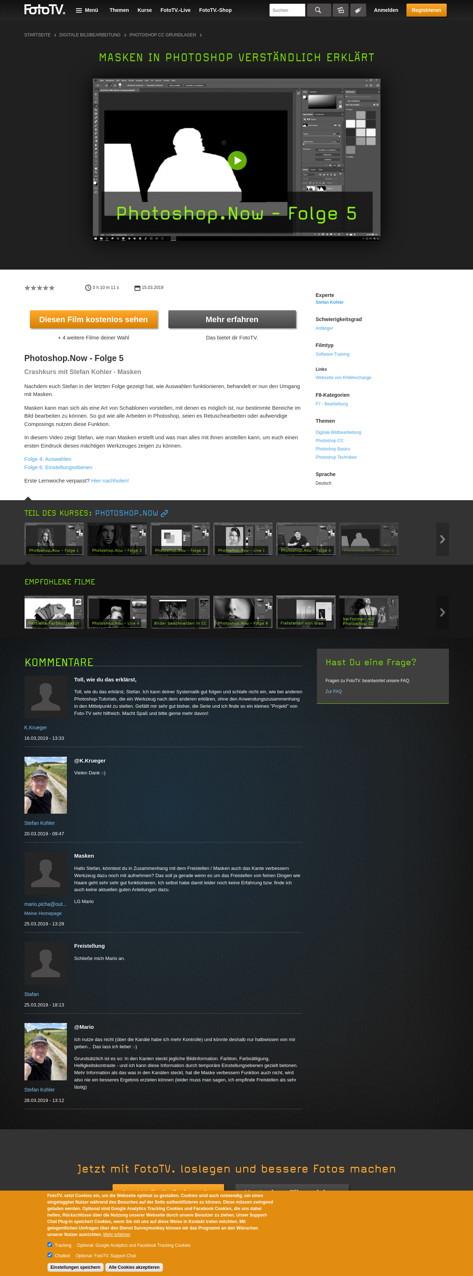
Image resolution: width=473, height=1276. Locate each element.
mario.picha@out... (45, 904)
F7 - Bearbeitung (332, 403)
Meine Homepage (43, 913)
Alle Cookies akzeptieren (134, 1267)
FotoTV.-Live (175, 10)
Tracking (63, 1245)
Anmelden (386, 10)
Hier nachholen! (110, 480)
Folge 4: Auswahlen (48, 459)
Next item (442, 539)
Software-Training (333, 354)
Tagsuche (358, 10)
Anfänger (324, 328)
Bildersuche (341, 10)
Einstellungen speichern (76, 1267)
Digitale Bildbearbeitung (89, 34)
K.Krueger (35, 727)
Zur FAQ (334, 691)
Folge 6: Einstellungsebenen (58, 467)
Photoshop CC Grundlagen (162, 34)
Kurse (145, 10)
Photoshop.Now (126, 513)
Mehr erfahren (232, 319)
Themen (119, 10)
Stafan (31, 994)
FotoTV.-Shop (215, 10)
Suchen (319, 10)
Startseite (37, 34)
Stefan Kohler (330, 302)
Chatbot (62, 1255)
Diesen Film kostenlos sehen (93, 319)
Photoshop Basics (333, 449)
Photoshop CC (330, 440)
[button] (238, 161)
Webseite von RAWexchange (344, 377)
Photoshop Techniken (336, 457)
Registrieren (426, 10)
